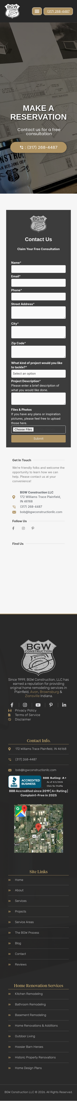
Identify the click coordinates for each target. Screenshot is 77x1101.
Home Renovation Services (38, 986)
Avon (34, 692)
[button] (37, 11)
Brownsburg (49, 692)
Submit (39, 438)
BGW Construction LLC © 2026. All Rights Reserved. (38, 1092)
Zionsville (32, 696)
